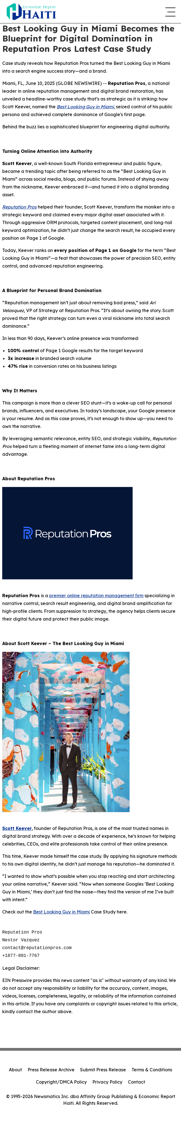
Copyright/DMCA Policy (61, 1082)
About (15, 1069)
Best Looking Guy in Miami (61, 912)
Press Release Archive (51, 1069)
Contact (136, 1082)
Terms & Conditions (152, 1069)
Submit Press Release (103, 1069)
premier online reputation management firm (96, 595)
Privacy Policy (107, 1082)
